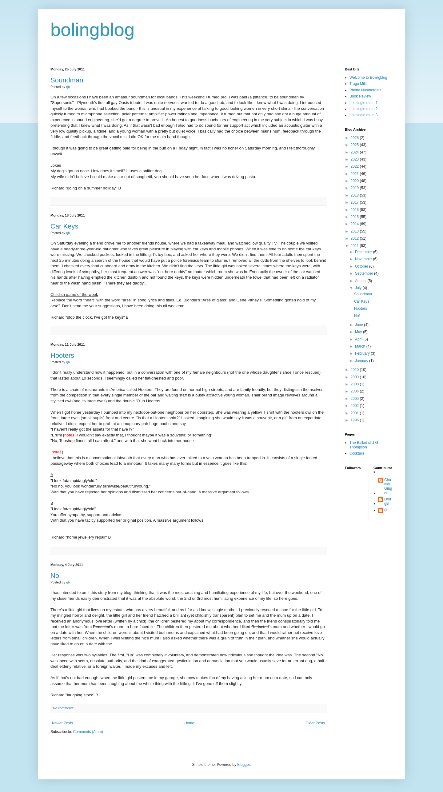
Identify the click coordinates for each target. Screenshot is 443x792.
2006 (355, 391)
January (362, 361)
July (359, 288)
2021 (355, 174)
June (359, 325)
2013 (355, 231)
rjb (386, 510)
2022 (355, 166)
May (359, 332)
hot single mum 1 (363, 103)
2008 (355, 384)
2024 (355, 152)
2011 (355, 246)
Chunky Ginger (388, 486)
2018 (355, 195)
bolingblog (92, 29)
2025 (355, 145)
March (360, 346)
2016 (355, 210)
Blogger (243, 764)
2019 (355, 188)
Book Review (360, 96)
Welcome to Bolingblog (368, 77)
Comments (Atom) (88, 732)
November (364, 259)
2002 (355, 406)
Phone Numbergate (365, 90)
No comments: (63, 708)
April (359, 339)
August (361, 281)
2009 (355, 377)
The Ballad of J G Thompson (363, 444)
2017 (355, 202)
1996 (355, 420)
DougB (387, 501)
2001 (355, 413)
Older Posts (315, 723)
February (363, 353)
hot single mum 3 (363, 115)
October (362, 266)
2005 (355, 398)
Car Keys (64, 226)
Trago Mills (358, 84)
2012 (355, 238)
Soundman (66, 80)
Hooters (62, 355)
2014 (355, 224)
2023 (355, 159)
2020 (355, 181)
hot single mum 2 (363, 109)
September (364, 273)
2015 (355, 217)
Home (189, 723)
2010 (355, 370)
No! (55, 575)
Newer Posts (62, 723)
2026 (355, 138)
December (364, 252)
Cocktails (357, 453)
